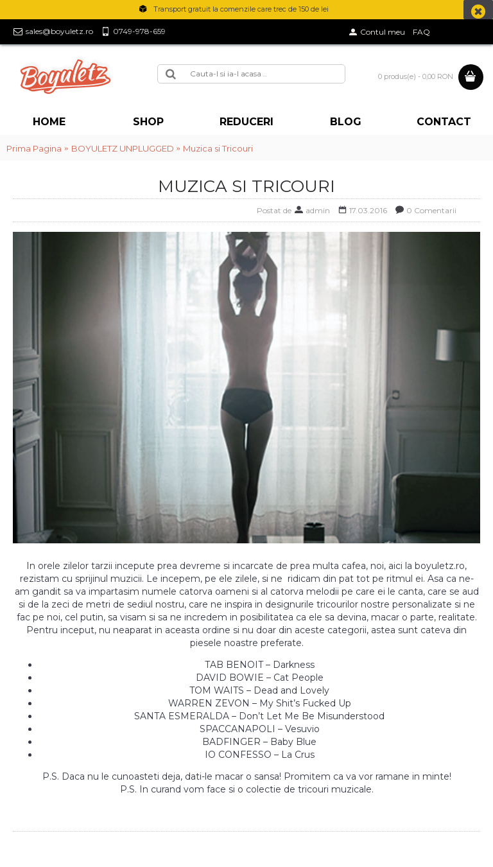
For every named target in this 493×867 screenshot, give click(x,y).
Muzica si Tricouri (218, 148)
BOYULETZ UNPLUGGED (122, 148)
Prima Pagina (34, 148)
